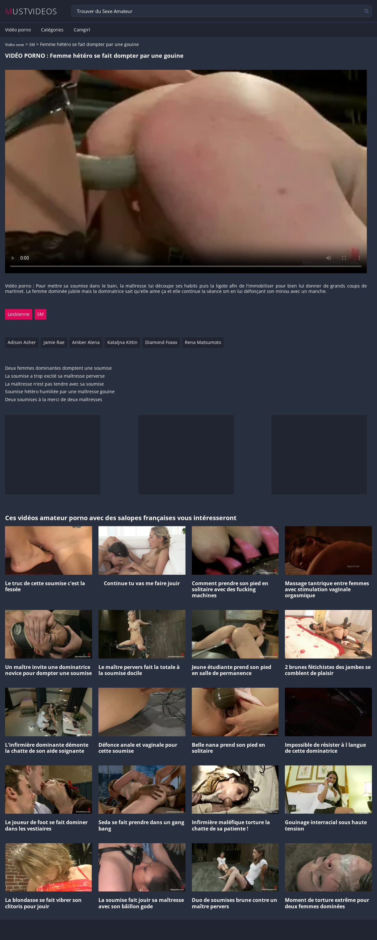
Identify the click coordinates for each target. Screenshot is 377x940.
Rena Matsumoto (203, 342)
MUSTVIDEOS (31, 11)
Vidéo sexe (14, 44)
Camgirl (82, 30)
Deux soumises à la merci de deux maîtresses (53, 399)
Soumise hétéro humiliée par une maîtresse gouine (60, 391)
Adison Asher (22, 342)
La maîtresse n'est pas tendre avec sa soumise (54, 384)
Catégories (52, 30)
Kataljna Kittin (122, 342)
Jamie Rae (54, 342)
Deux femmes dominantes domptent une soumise (58, 368)
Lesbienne (19, 314)
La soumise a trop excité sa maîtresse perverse (55, 376)
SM (32, 44)
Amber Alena (86, 342)
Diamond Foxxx (161, 342)
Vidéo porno (18, 30)
